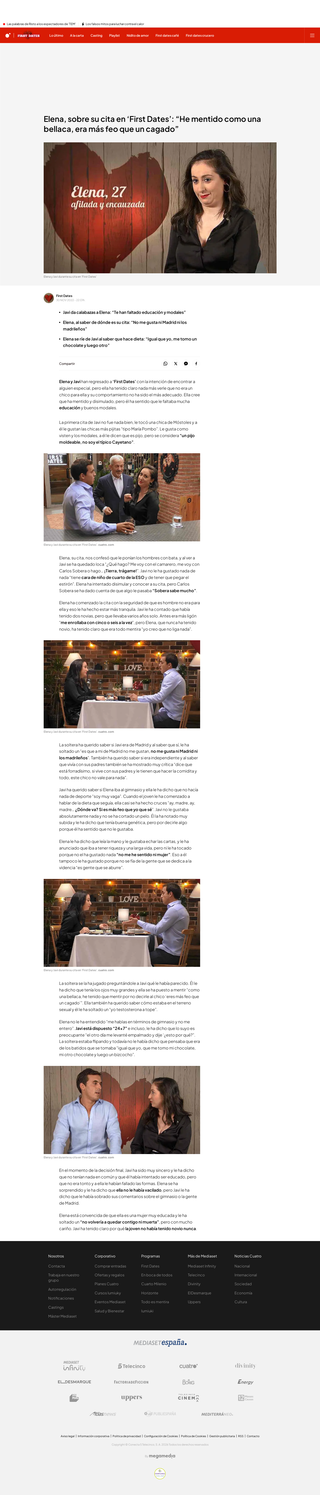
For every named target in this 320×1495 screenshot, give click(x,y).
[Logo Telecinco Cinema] (188, 1398)
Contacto (253, 1436)
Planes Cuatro (107, 1283)
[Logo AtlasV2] (103, 1414)
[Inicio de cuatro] (7, 35)
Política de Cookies (193, 1436)
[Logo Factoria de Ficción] (131, 1382)
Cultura (240, 1301)
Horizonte (149, 1292)
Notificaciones (61, 1298)
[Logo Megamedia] (162, 1456)
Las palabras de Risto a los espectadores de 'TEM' (41, 24)
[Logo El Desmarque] (74, 1381)
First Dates (64, 295)
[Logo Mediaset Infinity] (74, 1366)
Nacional (242, 1266)
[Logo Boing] (188, 1382)
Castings (56, 1307)
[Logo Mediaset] (160, 1345)
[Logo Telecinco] (131, 1366)
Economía (243, 1292)
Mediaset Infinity (202, 1266)
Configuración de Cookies (161, 1436)
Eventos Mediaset (110, 1301)
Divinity (194, 1283)
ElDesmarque (199, 1292)
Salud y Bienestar (109, 1310)
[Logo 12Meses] (245, 1398)
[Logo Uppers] (131, 1398)
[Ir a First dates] (28, 35)
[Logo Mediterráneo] (217, 1414)
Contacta (56, 1266)
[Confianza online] (160, 1477)
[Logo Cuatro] (188, 1366)
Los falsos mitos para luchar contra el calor (115, 24)
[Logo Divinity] (245, 1366)
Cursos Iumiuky (108, 1292)
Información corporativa (93, 1436)
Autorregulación (62, 1289)
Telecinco (196, 1274)
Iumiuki (147, 1310)
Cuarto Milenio (153, 1283)
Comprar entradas (110, 1266)
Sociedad (243, 1283)
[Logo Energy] (246, 1382)
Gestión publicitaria (222, 1436)
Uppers (194, 1301)
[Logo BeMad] (74, 1398)
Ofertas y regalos (109, 1274)
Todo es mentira (155, 1301)
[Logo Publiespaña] (160, 1414)
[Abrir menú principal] (312, 35)
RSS (241, 1436)
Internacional (245, 1274)
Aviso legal (68, 1436)
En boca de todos (156, 1274)
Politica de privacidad (127, 1436)
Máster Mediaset (62, 1316)
